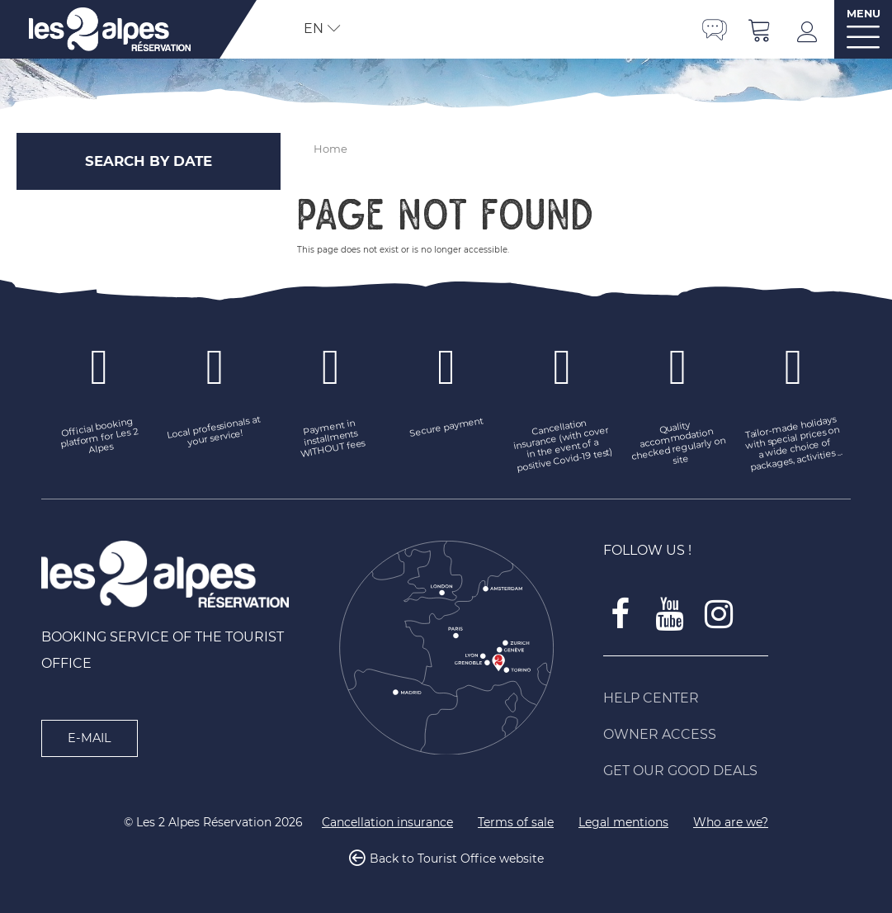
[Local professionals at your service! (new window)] (214, 432)
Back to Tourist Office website (457, 858)
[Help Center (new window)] (727, 698)
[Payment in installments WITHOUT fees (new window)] (330, 438)
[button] (760, 29)
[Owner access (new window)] (727, 735)
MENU (863, 13)
